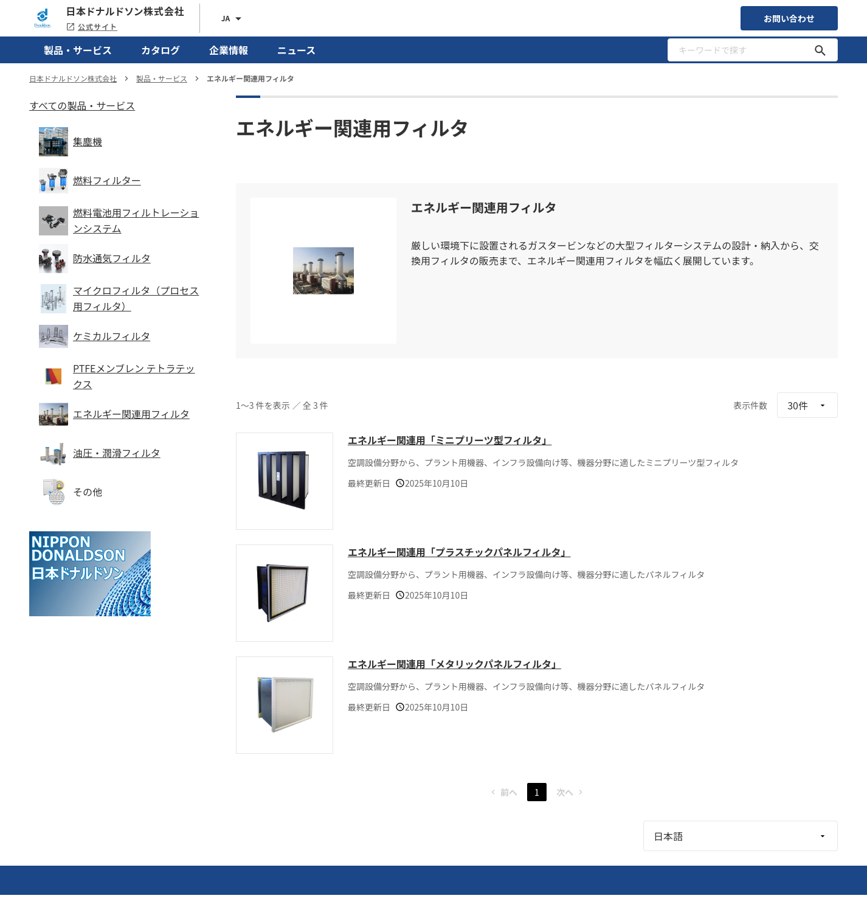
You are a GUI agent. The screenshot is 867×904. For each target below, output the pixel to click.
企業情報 (228, 50)
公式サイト (91, 26)
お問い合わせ (789, 18)
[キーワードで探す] (820, 50)
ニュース (296, 50)
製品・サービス (78, 50)
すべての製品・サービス (82, 105)
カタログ (160, 50)
